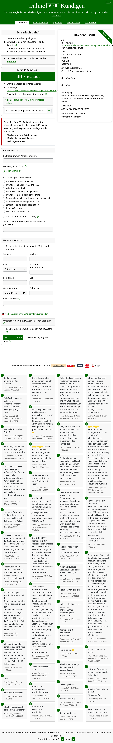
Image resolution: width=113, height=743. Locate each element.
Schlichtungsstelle (94, 12)
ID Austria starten (13, 337)
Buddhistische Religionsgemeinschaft (24, 191)
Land (5, 264)
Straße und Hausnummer (36, 266)
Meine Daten (73, 22)
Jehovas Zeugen (14, 208)
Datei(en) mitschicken (13, 166)
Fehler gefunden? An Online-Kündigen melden (25, 101)
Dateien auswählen (12, 170)
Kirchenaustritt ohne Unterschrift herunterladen (26, 314)
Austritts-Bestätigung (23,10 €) (21, 216)
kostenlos (56, 15)
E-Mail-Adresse (10, 298)
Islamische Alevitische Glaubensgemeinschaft (28, 198)
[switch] (108, 2)
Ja (62, 739)
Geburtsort (35, 288)
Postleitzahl (8, 277)
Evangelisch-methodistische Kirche (23, 194)
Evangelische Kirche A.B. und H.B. (22, 184)
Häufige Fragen (40, 22)
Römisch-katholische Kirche (19, 181)
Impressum (91, 22)
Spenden (57, 22)
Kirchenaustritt (51, 12)
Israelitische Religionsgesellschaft (22, 204)
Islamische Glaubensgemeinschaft (23, 201)
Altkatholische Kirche (16, 188)
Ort (31, 277)
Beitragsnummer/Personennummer (20, 155)
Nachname (35, 254)
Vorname (7, 254)
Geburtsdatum (10, 288)
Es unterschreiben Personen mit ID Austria (29, 328)
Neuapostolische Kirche (17, 211)
